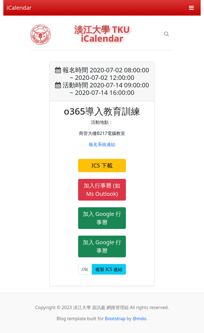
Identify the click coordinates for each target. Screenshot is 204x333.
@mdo (139, 318)
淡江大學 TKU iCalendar (102, 33)
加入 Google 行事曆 (102, 218)
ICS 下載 (102, 165)
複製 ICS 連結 (108, 269)
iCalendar (19, 7)
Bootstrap (115, 318)
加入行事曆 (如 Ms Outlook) (102, 190)
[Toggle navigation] (191, 8)
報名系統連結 (102, 144)
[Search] (166, 34)
